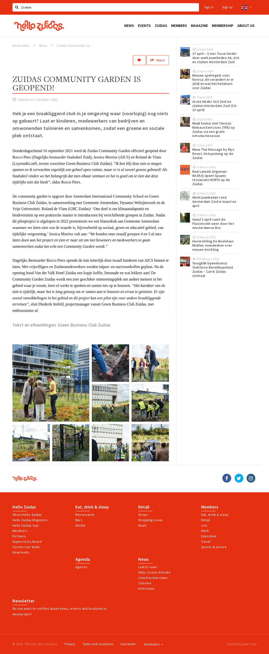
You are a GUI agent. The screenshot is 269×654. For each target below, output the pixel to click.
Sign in (209, 7)
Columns (144, 583)
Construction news (152, 577)
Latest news (147, 567)
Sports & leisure (214, 547)
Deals (142, 525)
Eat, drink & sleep (92, 507)
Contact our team (26, 547)
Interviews (146, 588)
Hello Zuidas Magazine (29, 520)
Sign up (227, 7)
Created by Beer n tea (241, 644)
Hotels (80, 525)
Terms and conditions (98, 644)
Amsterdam (153, 644)
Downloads (21, 552)
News (143, 559)
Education (209, 536)
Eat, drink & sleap (215, 514)
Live (204, 525)
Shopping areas (150, 520)
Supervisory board (27, 541)
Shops (143, 514)
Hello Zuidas (24, 507)
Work (205, 531)
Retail (143, 507)
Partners (19, 536)
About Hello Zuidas (27, 514)
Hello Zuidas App (25, 525)
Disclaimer (128, 644)
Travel (206, 541)
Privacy (69, 644)
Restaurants (84, 514)
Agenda (82, 559)
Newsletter (23, 600)
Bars (79, 520)
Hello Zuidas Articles (154, 572)
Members (19, 531)
